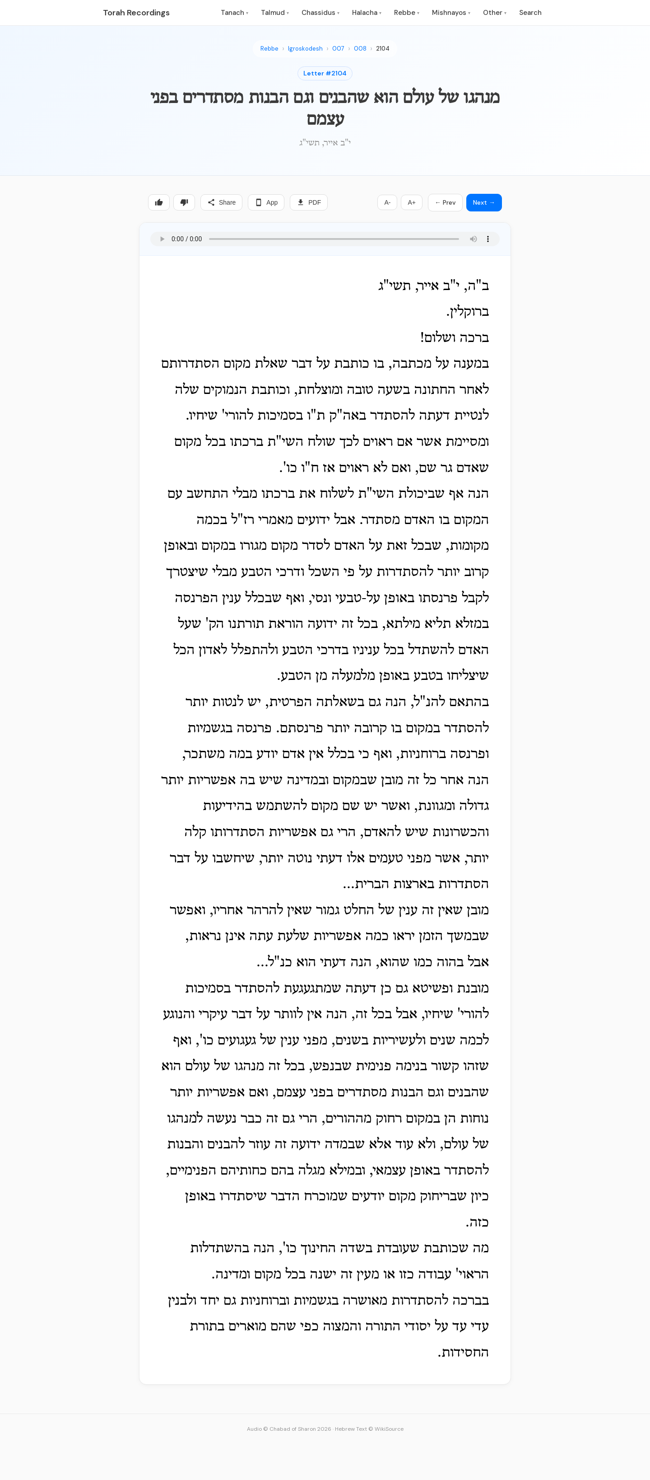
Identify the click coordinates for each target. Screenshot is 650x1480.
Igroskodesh (305, 48)
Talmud (275, 12)
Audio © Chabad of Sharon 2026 (289, 1429)
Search (530, 12)
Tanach (234, 12)
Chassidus (320, 12)
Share (221, 202)
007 (338, 48)
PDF (309, 202)
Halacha (366, 12)
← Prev (445, 202)
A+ (412, 202)
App (266, 202)
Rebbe (406, 12)
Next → (484, 202)
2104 (383, 48)
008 (360, 48)
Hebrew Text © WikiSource (369, 1429)
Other (494, 12)
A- (387, 202)
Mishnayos (451, 12)
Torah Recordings (136, 12)
